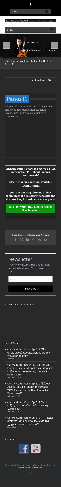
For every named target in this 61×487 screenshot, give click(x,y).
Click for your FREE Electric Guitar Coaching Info (30, 209)
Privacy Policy (24, 467)
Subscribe (30, 288)
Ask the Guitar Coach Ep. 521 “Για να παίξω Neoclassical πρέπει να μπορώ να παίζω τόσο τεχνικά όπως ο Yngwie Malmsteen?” (30, 369)
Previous (40, 80)
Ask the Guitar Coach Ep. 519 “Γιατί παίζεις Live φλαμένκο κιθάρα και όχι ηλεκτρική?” (27, 405)
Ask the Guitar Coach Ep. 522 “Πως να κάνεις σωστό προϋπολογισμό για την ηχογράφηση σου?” (29, 353)
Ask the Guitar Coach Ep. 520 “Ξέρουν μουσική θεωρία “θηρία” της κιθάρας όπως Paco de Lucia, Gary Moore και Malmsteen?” (28, 388)
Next (51, 80)
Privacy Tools (37, 467)
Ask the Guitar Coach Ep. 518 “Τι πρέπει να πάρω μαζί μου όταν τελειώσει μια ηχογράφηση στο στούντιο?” (30, 421)
